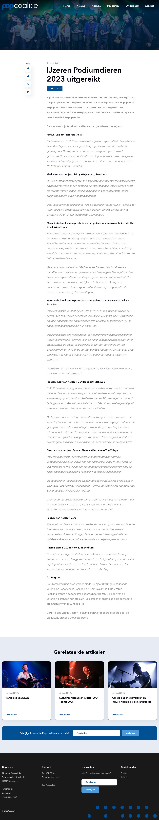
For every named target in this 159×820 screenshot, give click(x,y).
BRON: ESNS (54, 88)
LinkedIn (124, 777)
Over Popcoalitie (48, 785)
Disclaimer (6, 793)
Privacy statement (9, 797)
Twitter (124, 773)
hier (90, 773)
